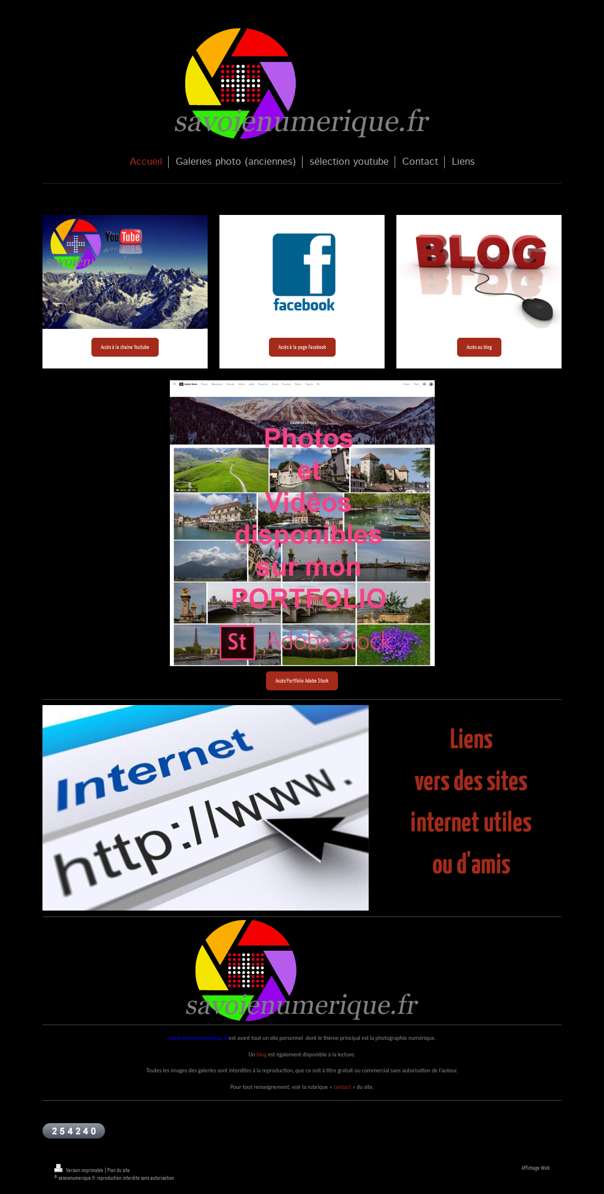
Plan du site (118, 1170)
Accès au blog (479, 347)
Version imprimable (79, 1170)
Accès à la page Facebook (302, 347)
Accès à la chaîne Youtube (125, 347)
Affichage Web (535, 1167)
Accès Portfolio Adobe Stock (302, 680)
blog (262, 1054)
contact (342, 1087)
